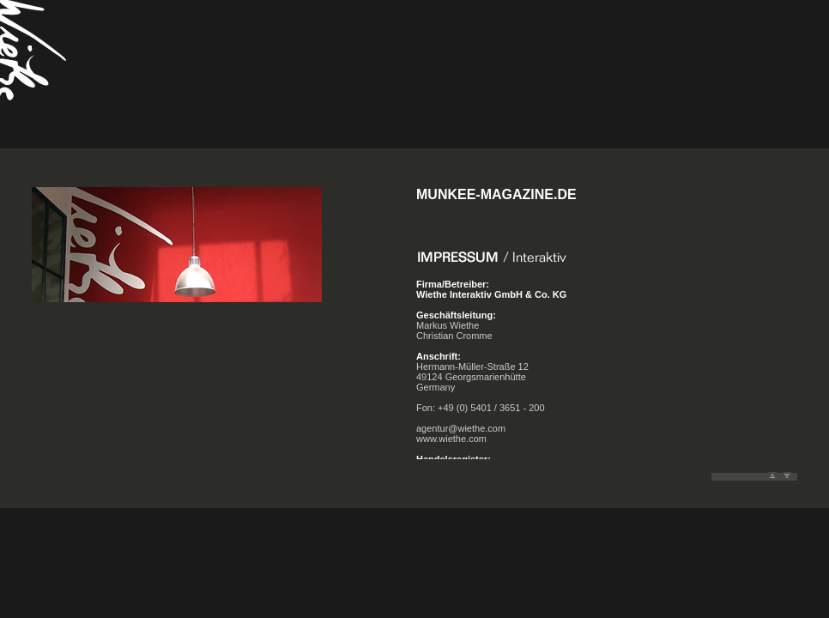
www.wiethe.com (451, 438)
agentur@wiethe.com (460, 428)
